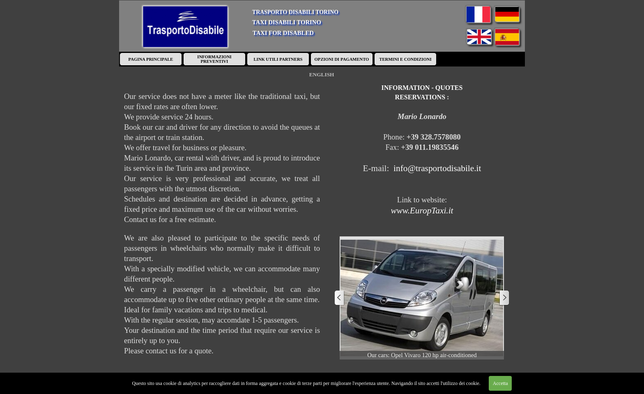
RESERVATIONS (420, 97)
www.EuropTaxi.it (422, 210)
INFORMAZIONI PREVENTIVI (214, 59)
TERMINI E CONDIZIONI (405, 59)
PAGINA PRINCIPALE (151, 59)
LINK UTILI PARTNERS (277, 59)
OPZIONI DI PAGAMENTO (342, 59)
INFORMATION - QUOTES (422, 87)
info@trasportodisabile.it (437, 168)
